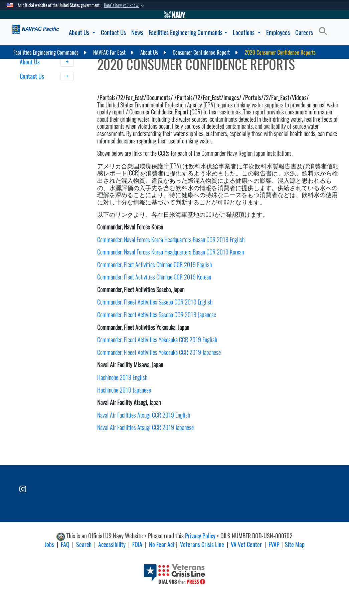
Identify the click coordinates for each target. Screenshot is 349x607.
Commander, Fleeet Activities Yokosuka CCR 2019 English (157, 340)
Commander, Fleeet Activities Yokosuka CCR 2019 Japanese (159, 352)
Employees (278, 32)
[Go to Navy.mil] (175, 14)
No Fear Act (162, 544)
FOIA (137, 544)
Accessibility (112, 544)
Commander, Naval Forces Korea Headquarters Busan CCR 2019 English (170, 239)
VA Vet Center (246, 544)
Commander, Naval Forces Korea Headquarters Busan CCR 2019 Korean (170, 252)
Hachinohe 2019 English (122, 377)
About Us (82, 32)
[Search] (325, 31)
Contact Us (113, 32)
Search (84, 544)
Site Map (295, 544)
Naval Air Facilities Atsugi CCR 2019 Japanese (145, 427)
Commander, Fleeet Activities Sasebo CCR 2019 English (154, 302)
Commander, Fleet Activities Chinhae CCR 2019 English (154, 264)
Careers (304, 32)
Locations (247, 32)
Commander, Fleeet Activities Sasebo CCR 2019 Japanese (157, 315)
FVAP (274, 544)
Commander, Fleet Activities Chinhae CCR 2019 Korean (154, 277)
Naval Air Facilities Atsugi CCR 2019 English (143, 415)
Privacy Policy (200, 536)
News (137, 32)
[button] (124, 5)
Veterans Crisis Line (202, 544)
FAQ (65, 544)
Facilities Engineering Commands (188, 32)
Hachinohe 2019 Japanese (124, 390)
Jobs (49, 544)
